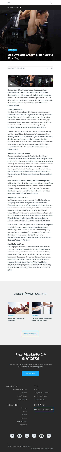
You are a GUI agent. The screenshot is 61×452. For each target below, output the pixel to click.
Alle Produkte (22, 399)
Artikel (25, 411)
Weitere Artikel (30, 334)
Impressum (23, 425)
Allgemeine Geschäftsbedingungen (42, 449)
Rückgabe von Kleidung (41, 393)
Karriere (24, 415)
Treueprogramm (22, 421)
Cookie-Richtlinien (25, 446)
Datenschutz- (12, 446)
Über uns (24, 408)
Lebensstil (18, 7)
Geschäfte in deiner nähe (44, 410)
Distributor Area (39, 399)
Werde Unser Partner (40, 396)
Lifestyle (24, 418)
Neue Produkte (22, 396)
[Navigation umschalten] (9, 2)
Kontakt (36, 389)
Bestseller (24, 393)
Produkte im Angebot (20, 389)
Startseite (10, 7)
